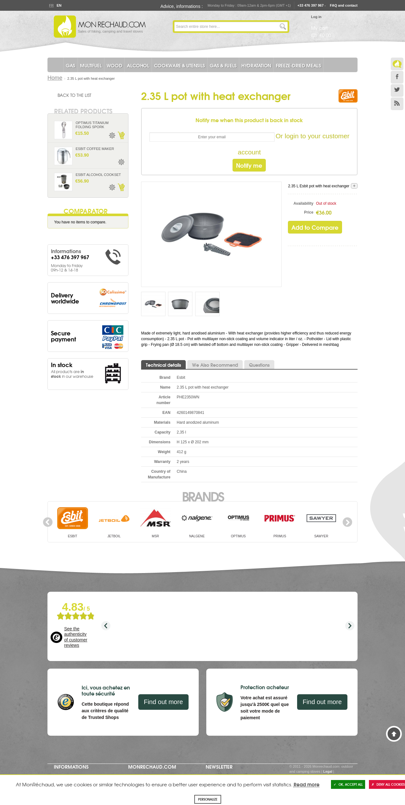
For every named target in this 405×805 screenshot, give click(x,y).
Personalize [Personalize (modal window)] (207, 799)
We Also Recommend (215, 364)
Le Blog (397, 64)
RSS (397, 103)
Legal (327, 771)
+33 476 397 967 (310, 5)
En (59, 5)
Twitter (397, 90)
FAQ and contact (344, 5)
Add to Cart (121, 135)
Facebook (397, 77)
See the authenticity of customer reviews (75, 637)
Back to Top (394, 734)
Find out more (163, 701)
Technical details (163, 364)
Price (308, 212)
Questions (259, 364)
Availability (304, 203)
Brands (202, 496)
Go (283, 26)
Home (54, 78)
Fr (51, 5)
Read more (307, 784)
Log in (316, 17)
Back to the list (74, 94)
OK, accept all (348, 784)
